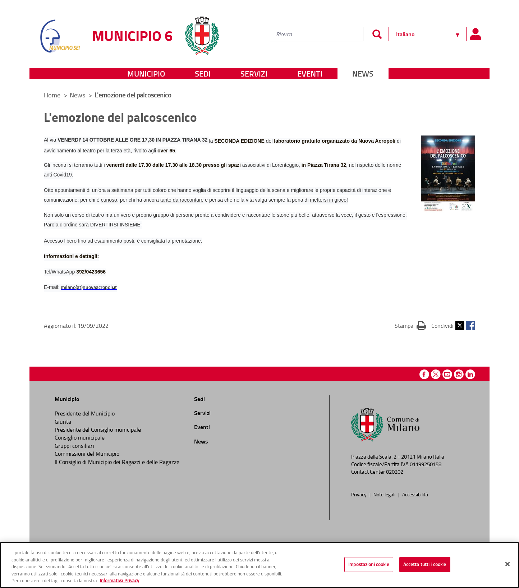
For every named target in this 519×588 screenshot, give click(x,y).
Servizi (253, 73)
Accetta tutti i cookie (424, 564)
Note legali (384, 494)
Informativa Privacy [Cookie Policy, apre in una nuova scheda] (119, 580)
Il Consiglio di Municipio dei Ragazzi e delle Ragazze (117, 462)
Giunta (63, 422)
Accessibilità (415, 494)
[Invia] (377, 34)
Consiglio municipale (80, 437)
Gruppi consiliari (74, 446)
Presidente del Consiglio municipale (98, 429)
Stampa (410, 325)
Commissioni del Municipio (87, 454)
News (362, 73)
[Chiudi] (507, 564)
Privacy (359, 494)
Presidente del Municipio (85, 413)
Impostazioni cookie (368, 564)
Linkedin (470, 374)
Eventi (309, 73)
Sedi (203, 73)
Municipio (146, 73)
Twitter (459, 325)
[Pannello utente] (475, 34)
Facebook (470, 325)
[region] (259, 565)
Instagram (459, 374)
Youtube (447, 374)
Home (52, 95)
